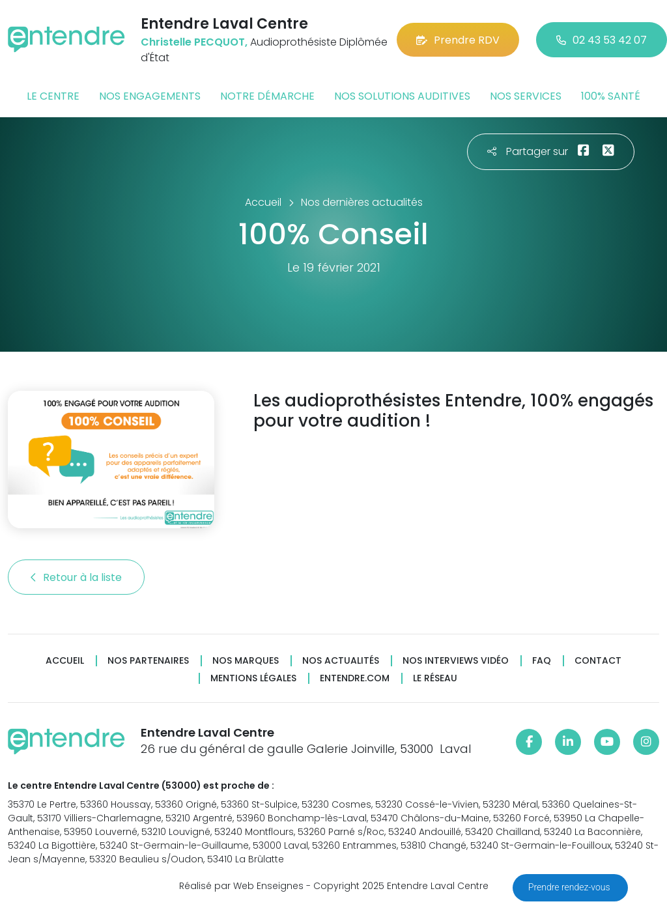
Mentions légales (253, 678)
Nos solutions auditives (402, 96)
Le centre (53, 96)
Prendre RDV (458, 40)
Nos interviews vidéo (456, 660)
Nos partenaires (148, 660)
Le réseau (435, 678)
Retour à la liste (76, 577)
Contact (598, 660)
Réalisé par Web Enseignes (241, 885)
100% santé (610, 96)
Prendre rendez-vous (570, 887)
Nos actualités (340, 660)
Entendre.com (355, 678)
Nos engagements (150, 96)
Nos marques (245, 660)
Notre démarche (267, 96)
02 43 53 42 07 (601, 40)
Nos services (525, 96)
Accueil (65, 660)
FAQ (541, 660)
